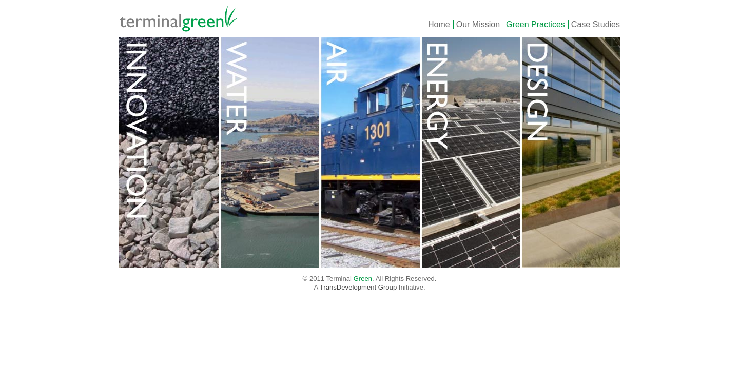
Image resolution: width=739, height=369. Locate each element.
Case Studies (595, 24)
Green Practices (535, 24)
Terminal (349, 278)
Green (183, 18)
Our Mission (478, 24)
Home (439, 24)
